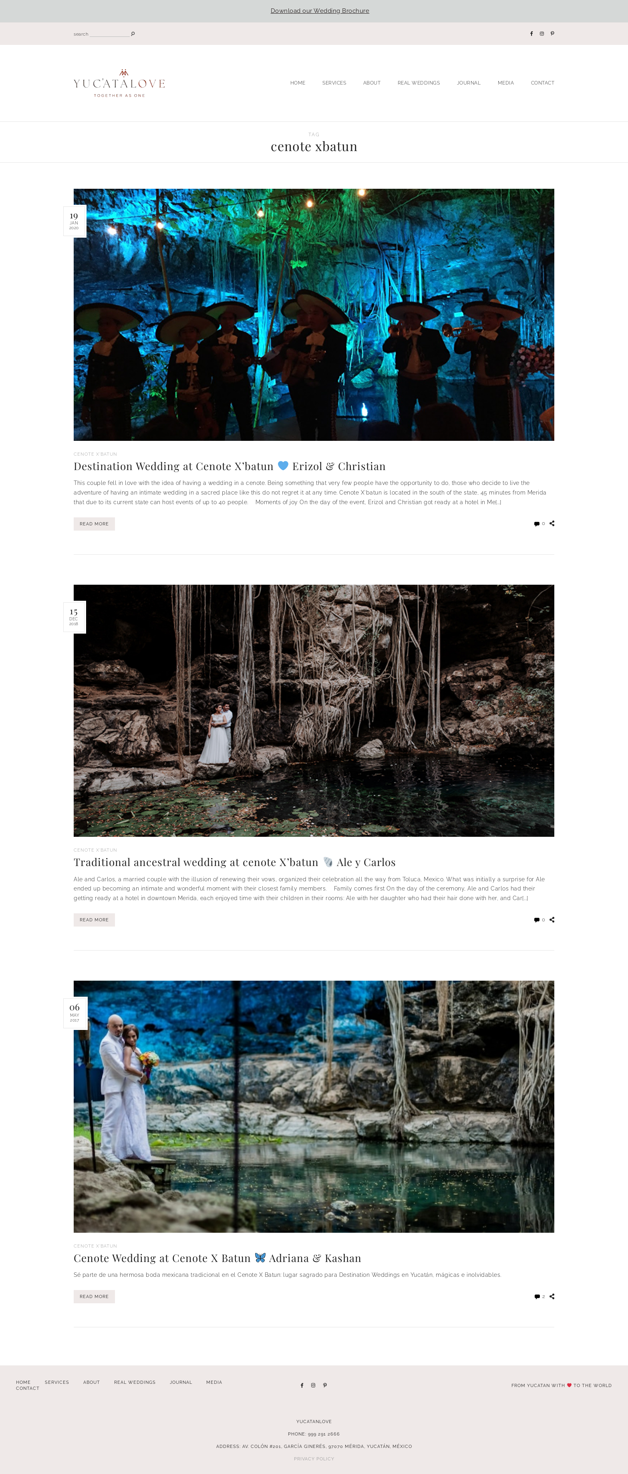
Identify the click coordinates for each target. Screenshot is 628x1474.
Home (298, 83)
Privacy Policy (314, 1457)
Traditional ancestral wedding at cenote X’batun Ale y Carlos (240, 861)
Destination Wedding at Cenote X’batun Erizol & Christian (235, 465)
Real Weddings (419, 83)
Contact (543, 83)
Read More (94, 524)
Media (506, 83)
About (372, 83)
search (81, 34)
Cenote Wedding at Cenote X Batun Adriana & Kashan (222, 1256)
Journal (469, 83)
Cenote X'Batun (96, 454)
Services (334, 83)
